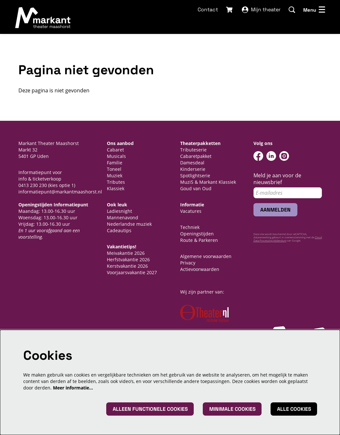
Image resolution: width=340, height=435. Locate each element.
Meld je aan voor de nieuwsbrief (277, 179)
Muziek (114, 175)
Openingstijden (197, 234)
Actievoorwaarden (199, 269)
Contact (208, 9)
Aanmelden (275, 209)
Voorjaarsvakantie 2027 (132, 272)
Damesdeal (192, 163)
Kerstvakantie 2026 (127, 266)
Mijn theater (261, 9)
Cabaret (115, 150)
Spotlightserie (195, 175)
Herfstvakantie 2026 (128, 259)
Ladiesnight (119, 211)
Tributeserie (193, 150)
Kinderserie (192, 169)
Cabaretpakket (195, 156)
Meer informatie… (73, 388)
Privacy (187, 263)
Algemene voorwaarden (206, 256)
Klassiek (115, 188)
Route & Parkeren (199, 240)
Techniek (190, 227)
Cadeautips (119, 230)
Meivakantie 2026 (126, 253)
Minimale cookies (232, 409)
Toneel (114, 169)
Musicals (116, 156)
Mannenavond (122, 217)
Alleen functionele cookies (150, 409)
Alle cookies (294, 409)
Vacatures (190, 211)
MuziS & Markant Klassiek (208, 182)
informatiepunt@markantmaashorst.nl (60, 192)
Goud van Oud (195, 188)
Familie (114, 163)
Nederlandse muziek (129, 224)
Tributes (116, 182)
